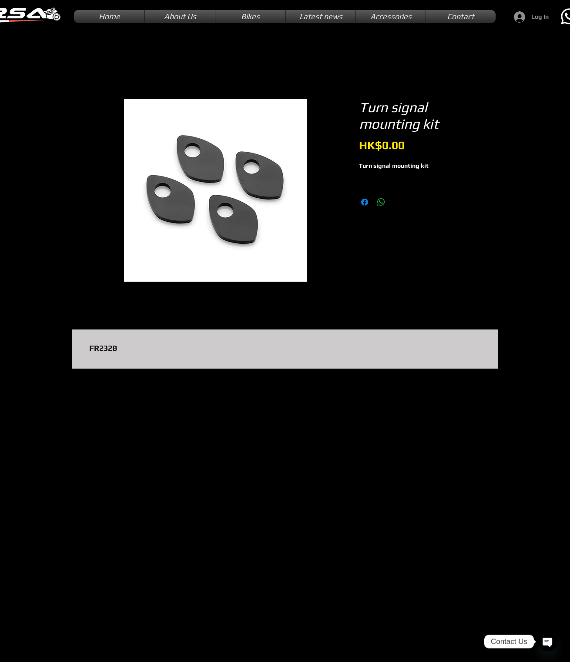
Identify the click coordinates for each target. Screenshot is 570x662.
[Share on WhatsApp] (381, 202)
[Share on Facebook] (364, 202)
